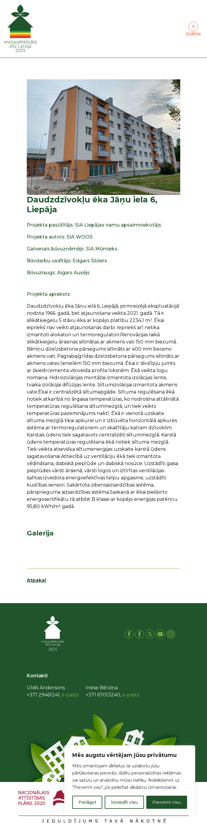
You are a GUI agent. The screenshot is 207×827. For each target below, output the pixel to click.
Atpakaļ (36, 580)
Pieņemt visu (166, 802)
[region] (129, 780)
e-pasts (70, 695)
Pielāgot (87, 802)
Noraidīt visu (124, 802)
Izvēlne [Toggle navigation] (193, 29)
